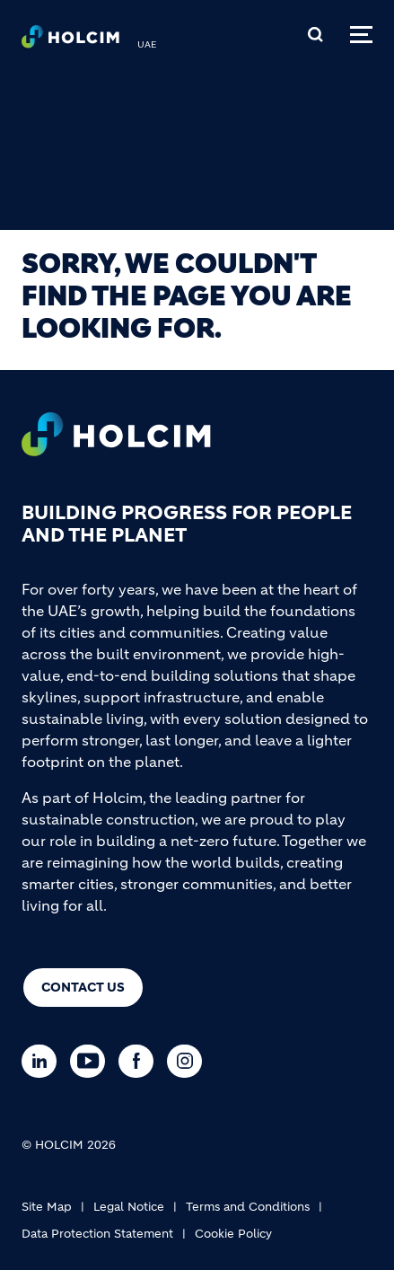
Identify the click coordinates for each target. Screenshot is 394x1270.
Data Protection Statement (97, 1233)
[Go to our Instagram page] (189, 1061)
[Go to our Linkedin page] (44, 1061)
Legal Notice (128, 1206)
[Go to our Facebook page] (140, 1061)
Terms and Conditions (248, 1206)
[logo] (70, 41)
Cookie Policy (233, 1233)
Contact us (83, 987)
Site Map (47, 1206)
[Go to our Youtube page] (92, 1061)
